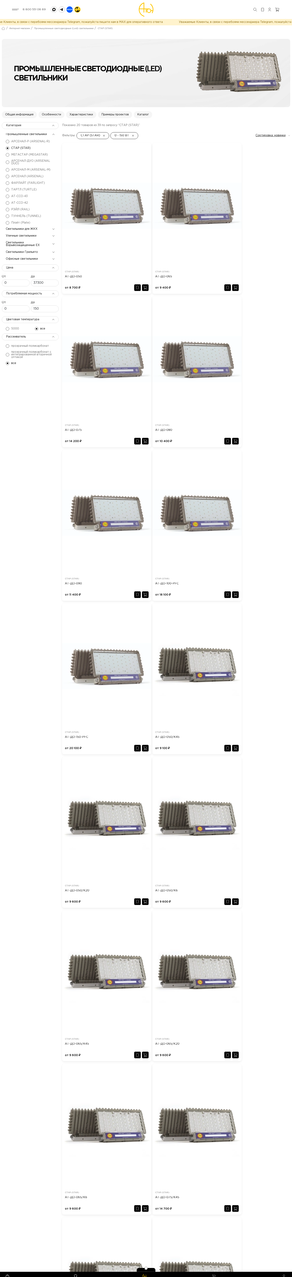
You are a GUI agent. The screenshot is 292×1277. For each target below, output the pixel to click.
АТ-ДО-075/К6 (248, 552)
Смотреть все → (278, 827)
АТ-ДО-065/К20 (249, 447)
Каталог (143, 120)
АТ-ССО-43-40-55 (249, 1036)
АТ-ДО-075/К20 (191, 552)
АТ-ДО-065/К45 (191, 447)
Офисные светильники (22, 264)
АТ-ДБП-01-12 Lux (133, 929)
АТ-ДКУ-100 (14, 929)
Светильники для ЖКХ (21, 234)
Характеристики (81, 120)
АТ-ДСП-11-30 (188, 1036)
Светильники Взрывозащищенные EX (23, 249)
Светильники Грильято (22, 257)
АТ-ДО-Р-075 (189, 658)
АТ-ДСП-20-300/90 (192, 929)
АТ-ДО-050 (73, 235)
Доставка (105, 1241)
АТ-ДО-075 (187, 235)
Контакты (138, 1241)
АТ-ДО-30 (69, 1036)
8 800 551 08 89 (34, 9)
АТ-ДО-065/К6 (76, 552)
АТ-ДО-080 (245, 235)
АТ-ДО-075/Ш (75, 658)
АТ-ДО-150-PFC (191, 341)
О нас (103, 1222)
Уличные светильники (21, 241)
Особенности (51, 120)
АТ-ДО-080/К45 (249, 658)
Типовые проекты (144, 1222)
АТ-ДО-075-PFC (134, 658)
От (4, 282)
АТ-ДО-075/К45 (134, 552)
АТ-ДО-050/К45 (249, 341)
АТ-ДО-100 (244, 929)
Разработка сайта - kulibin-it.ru (222, 1270)
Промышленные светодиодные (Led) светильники (64, 34)
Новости (137, 1229)
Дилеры (104, 1235)
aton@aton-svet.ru (44, 1245)
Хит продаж (107, 1229)
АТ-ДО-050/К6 (133, 447)
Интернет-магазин (19, 34)
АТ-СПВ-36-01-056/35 (136, 1036)
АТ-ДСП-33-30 (15, 1036)
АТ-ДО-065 (130, 235)
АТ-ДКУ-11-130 (72, 929)
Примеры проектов (115, 120)
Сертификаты (141, 1235)
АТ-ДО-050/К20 (77, 447)
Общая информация (19, 120)
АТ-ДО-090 (73, 341)
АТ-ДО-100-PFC (134, 341)
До (33, 282)
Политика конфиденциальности (268, 1270)
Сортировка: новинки (271, 140)
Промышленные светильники (26, 139)
